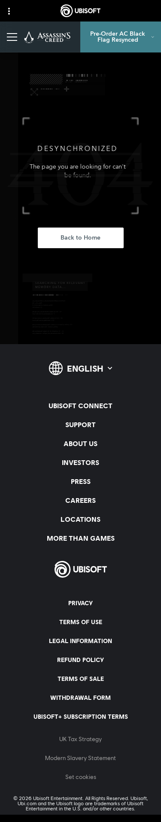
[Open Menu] (12, 37)
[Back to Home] (81, 238)
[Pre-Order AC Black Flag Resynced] (120, 37)
